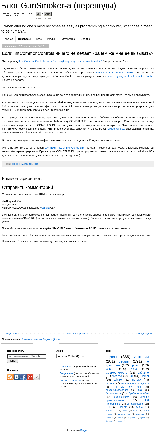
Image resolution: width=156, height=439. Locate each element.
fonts (135, 410)
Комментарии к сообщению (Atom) (40, 339)
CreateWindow (116, 128)
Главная (8, 39)
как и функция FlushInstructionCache (130, 76)
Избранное (66, 366)
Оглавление (69, 39)
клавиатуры (124, 414)
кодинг (15, 164)
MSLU (120, 417)
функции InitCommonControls (115, 72)
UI (131, 376)
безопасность (113, 393)
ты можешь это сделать (135, 383)
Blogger (84, 430)
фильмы (109, 421)
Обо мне (86, 39)
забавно (143, 372)
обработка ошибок (138, 393)
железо (117, 376)
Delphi (145, 376)
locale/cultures (121, 397)
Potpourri (131, 417)
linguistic (110, 410)
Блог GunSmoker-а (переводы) (58, 5)
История (141, 356)
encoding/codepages (117, 390)
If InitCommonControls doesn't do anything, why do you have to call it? (60, 61)
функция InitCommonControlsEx (64, 147)
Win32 (110, 369)
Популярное (66, 373)
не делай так (25, 164)
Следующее (10, 333)
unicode (110, 383)
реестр (123, 407)
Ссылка (45, 207)
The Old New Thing (127, 386)
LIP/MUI (109, 417)
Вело (39, 39)
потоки (136, 379)
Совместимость (116, 372)
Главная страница (77, 333)
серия (124, 361)
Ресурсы (51, 39)
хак (140, 390)
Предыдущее (145, 333)
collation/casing (135, 403)
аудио (142, 417)
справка (140, 414)
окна (35, 164)
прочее (135, 365)
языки (119, 421)
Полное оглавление (71, 380)
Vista (125, 410)
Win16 (118, 379)
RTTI (108, 407)
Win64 (139, 407)
